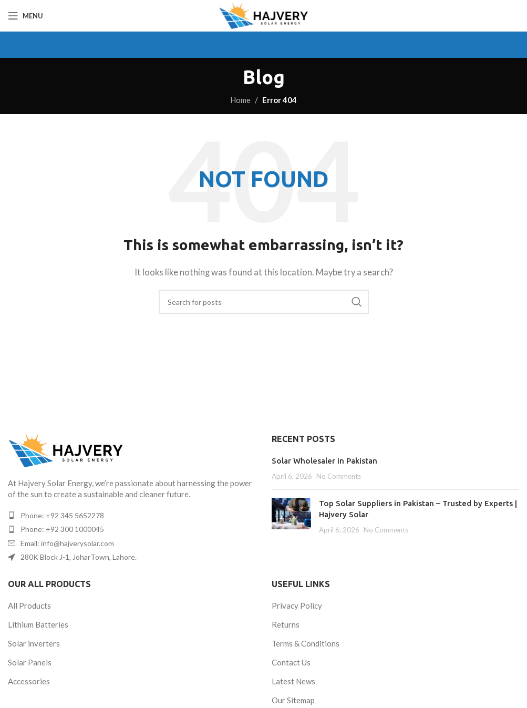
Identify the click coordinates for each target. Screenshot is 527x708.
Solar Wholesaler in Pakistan (324, 460)
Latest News (293, 681)
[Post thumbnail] (291, 516)
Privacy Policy (297, 605)
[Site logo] (263, 14)
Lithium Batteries (38, 624)
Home (240, 100)
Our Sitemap (293, 700)
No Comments (338, 476)
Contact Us (291, 662)
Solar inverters (34, 643)
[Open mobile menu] (25, 15)
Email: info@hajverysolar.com (67, 543)
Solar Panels (29, 662)
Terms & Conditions (305, 643)
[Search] (264, 302)
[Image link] (65, 449)
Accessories (29, 681)
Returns (285, 624)
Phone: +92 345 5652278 (62, 515)
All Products (29, 605)
